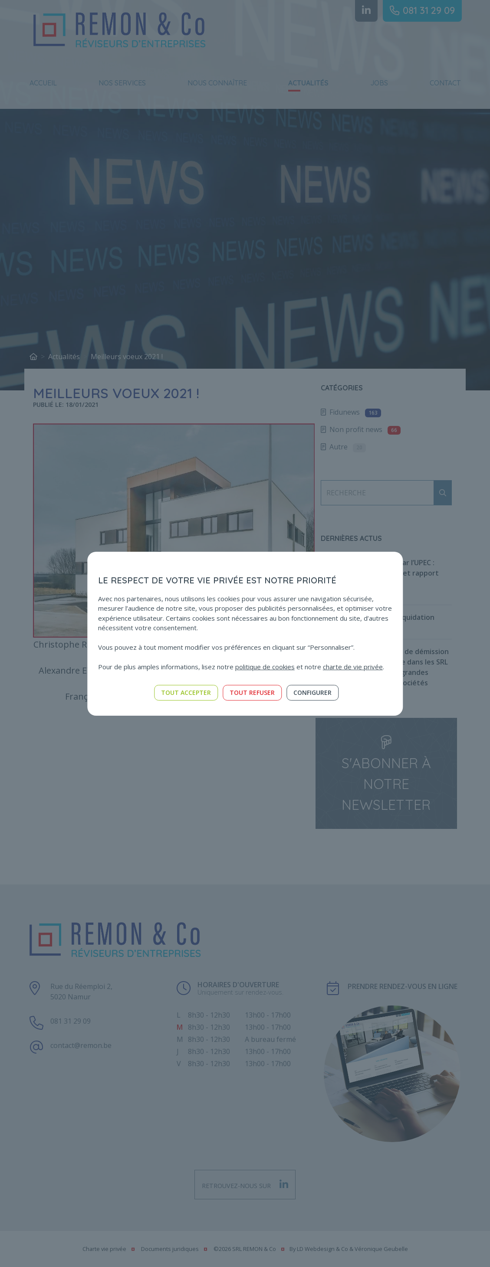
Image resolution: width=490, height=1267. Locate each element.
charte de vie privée (353, 666)
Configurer (312, 692)
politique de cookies (265, 666)
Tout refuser (252, 692)
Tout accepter (186, 692)
